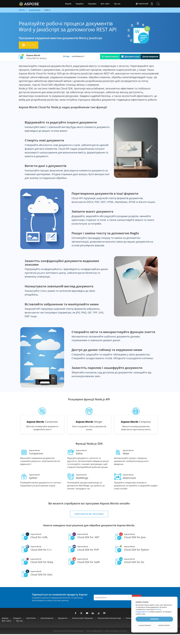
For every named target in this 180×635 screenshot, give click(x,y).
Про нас (117, 4)
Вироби (68, 4)
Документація (131, 56)
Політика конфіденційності (94, 632)
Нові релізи (31, 619)
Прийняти (154, 619)
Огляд (66, 56)
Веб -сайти (105, 4)
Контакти (124, 632)
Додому (5, 619)
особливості (78, 56)
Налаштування (144, 625)
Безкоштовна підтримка (82, 619)
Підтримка (92, 4)
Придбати (80, 4)
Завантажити (110, 56)
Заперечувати (164, 625)
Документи (63, 619)
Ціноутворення (150, 56)
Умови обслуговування (112, 632)
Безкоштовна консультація (109, 619)
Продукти (17, 619)
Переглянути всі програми (89, 515)
